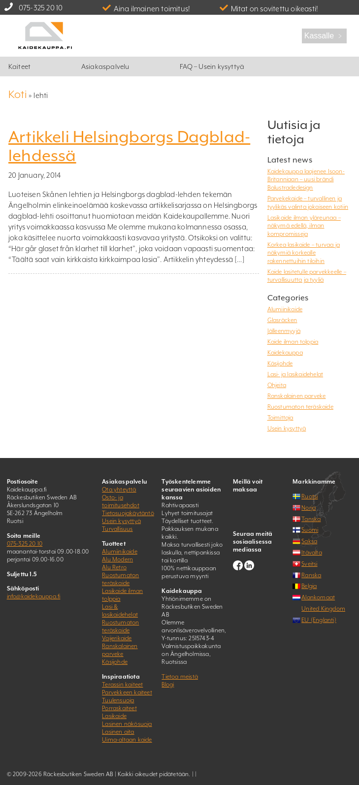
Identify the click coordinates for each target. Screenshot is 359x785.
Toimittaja (280, 417)
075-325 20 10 (41, 7)
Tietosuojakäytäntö (128, 513)
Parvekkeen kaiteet (127, 692)
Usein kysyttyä (286, 428)
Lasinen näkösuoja (127, 723)
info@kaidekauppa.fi (34, 596)
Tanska (311, 519)
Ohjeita (276, 385)
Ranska (311, 575)
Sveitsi (309, 563)
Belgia (309, 586)
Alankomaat (318, 597)
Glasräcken (282, 320)
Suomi (309, 529)
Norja (308, 507)
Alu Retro (114, 567)
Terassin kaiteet (122, 684)
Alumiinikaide (285, 309)
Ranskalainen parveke (296, 395)
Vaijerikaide (116, 638)
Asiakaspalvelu (105, 66)
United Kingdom (323, 608)
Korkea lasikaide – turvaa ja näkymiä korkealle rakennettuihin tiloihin (303, 252)
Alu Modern (117, 559)
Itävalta (311, 552)
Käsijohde (280, 363)
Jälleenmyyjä (283, 330)
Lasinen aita (118, 731)
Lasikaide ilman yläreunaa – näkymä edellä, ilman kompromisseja (304, 225)
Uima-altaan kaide (127, 739)
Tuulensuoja (118, 700)
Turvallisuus (117, 528)
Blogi (168, 684)
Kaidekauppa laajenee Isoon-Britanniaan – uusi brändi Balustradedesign (306, 179)
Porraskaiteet (119, 708)
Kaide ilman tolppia (293, 341)
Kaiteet (19, 66)
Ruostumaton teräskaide (300, 406)
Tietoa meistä (180, 676)
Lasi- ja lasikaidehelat (295, 374)
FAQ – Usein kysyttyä (212, 66)
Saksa (309, 541)
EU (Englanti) (318, 620)
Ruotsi (309, 496)
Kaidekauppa (285, 352)
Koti (17, 94)
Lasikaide (114, 716)
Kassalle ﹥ (324, 36)
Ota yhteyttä (119, 489)
